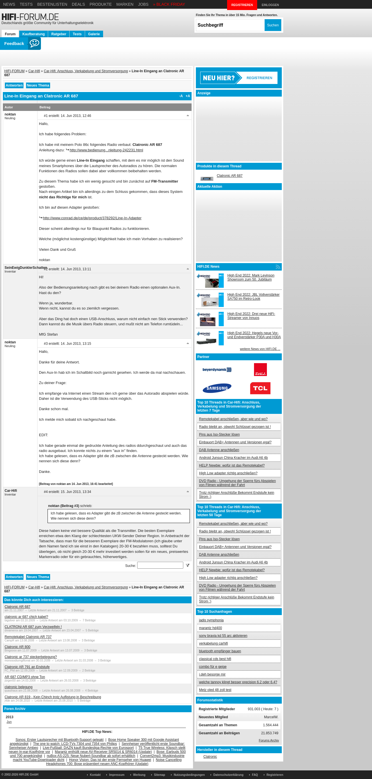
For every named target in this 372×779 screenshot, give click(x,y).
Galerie (94, 34)
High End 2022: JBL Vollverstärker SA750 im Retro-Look (253, 297)
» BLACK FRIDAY (169, 4)
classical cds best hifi (215, 659)
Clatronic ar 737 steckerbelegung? (31, 657)
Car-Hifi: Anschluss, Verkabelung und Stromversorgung (86, 71)
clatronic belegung (18, 687)
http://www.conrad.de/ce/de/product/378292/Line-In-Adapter (92, 218)
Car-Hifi (34, 71)
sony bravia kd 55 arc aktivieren (223, 636)
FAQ (255, 774)
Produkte (101, 4)
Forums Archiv (269, 740)
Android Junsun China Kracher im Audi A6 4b (233, 458)
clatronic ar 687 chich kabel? (26, 617)
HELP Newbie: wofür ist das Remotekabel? (232, 465)
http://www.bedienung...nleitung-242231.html (106, 150)
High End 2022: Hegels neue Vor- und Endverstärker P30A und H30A (254, 335)
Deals (78, 4)
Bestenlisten (52, 4)
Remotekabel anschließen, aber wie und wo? (233, 419)
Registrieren (275, 774)
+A (188, 96)
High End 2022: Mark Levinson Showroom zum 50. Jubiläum (250, 277)
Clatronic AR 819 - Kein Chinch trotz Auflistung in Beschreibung (53, 697)
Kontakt (95, 774)
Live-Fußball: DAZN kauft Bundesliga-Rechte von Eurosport (88, 748)
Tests (26, 4)
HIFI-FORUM (14, 71)
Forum (10, 34)
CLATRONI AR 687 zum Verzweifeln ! (33, 627)
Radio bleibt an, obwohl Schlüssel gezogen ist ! (235, 427)
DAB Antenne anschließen (219, 450)
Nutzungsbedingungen (189, 774)
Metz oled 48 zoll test (215, 690)
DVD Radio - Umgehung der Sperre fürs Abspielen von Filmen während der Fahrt (237, 483)
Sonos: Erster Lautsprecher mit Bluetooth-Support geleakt (59, 740)
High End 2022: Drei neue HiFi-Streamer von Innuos (251, 316)
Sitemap (159, 774)
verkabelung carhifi (213, 643)
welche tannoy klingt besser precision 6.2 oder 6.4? (238, 682)
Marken (124, 4)
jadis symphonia (211, 620)
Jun (9, 721)
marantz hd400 (210, 628)
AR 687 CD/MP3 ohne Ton (25, 677)
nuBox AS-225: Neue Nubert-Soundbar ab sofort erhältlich (91, 756)
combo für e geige (213, 667)
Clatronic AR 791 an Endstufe (27, 667)
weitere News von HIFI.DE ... (260, 349)
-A (181, 96)
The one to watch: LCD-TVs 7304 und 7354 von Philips (75, 744)
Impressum (116, 774)
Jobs (143, 4)
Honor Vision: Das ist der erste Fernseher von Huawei (110, 760)
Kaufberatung (33, 34)
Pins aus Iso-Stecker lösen (219, 434)
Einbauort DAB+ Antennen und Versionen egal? (235, 442)
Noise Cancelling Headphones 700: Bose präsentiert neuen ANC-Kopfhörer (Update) (114, 762)
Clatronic (210, 757)
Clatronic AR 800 (17, 647)
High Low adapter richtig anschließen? (228, 473)
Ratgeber (58, 34)
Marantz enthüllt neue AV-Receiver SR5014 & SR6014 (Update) (103, 752)
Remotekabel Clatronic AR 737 (28, 637)
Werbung (139, 774)
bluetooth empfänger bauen (220, 651)
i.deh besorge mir (212, 674)
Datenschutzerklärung (228, 774)
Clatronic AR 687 (17, 607)
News (9, 4)
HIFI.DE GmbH (28, 774)
